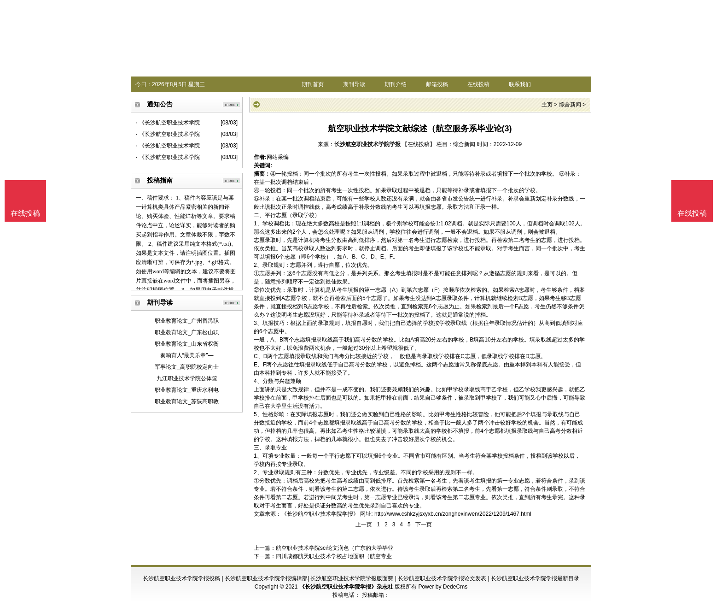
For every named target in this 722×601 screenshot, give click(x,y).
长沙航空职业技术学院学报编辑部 (266, 578)
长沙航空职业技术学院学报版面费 (351, 578)
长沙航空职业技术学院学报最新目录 (535, 578)
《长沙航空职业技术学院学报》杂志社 (346, 586)
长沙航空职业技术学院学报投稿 (181, 578)
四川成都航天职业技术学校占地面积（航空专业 (334, 556)
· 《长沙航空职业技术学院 (168, 122)
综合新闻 (570, 104)
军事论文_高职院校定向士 (187, 367)
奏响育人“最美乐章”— (187, 355)
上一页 (363, 524)
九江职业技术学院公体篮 (187, 378)
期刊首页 (313, 84)
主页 (547, 104)
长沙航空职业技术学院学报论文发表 (442, 578)
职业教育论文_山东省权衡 (187, 344)
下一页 (423, 524)
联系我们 (520, 84)
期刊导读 (354, 84)
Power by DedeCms (442, 586)
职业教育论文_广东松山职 (187, 332)
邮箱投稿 (437, 84)
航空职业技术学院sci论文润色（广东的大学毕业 (334, 548)
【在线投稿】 (418, 144)
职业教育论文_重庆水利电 (187, 390)
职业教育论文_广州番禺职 (187, 321)
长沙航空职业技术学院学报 (367, 144)
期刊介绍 (395, 84)
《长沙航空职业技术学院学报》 (320, 514)
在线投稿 (478, 84)
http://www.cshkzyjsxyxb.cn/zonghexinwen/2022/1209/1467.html (452, 514)
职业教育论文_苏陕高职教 (187, 401)
